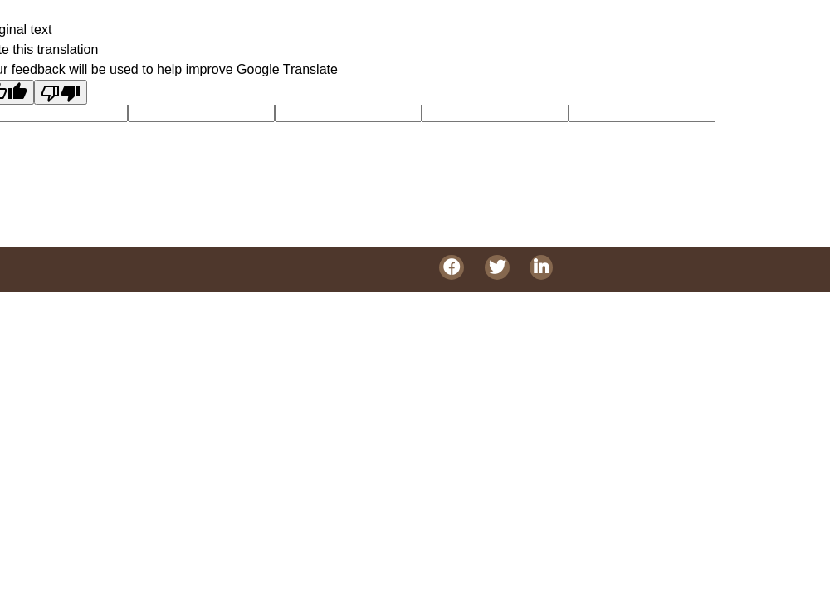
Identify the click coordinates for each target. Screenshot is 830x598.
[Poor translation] (60, 92)
